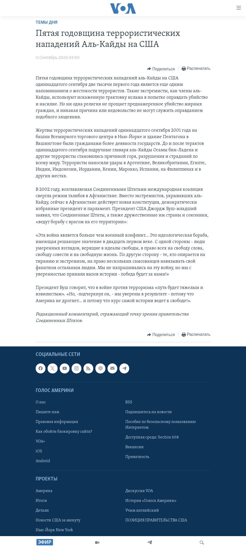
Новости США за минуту (58, 520)
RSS (128, 402)
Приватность (137, 457)
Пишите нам (47, 412)
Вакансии (134, 447)
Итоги (41, 501)
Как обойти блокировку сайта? (64, 432)
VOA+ (40, 441)
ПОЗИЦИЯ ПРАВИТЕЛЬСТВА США (156, 520)
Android (43, 461)
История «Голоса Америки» (150, 501)
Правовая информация (57, 422)
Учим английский (142, 511)
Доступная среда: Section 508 (152, 437)
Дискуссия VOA (139, 491)
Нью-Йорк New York (54, 530)
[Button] (161, 69)
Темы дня (46, 22)
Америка (44, 491)
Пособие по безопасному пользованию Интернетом (160, 425)
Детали (42, 511)
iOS (39, 451)
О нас (41, 402)
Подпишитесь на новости (148, 412)
